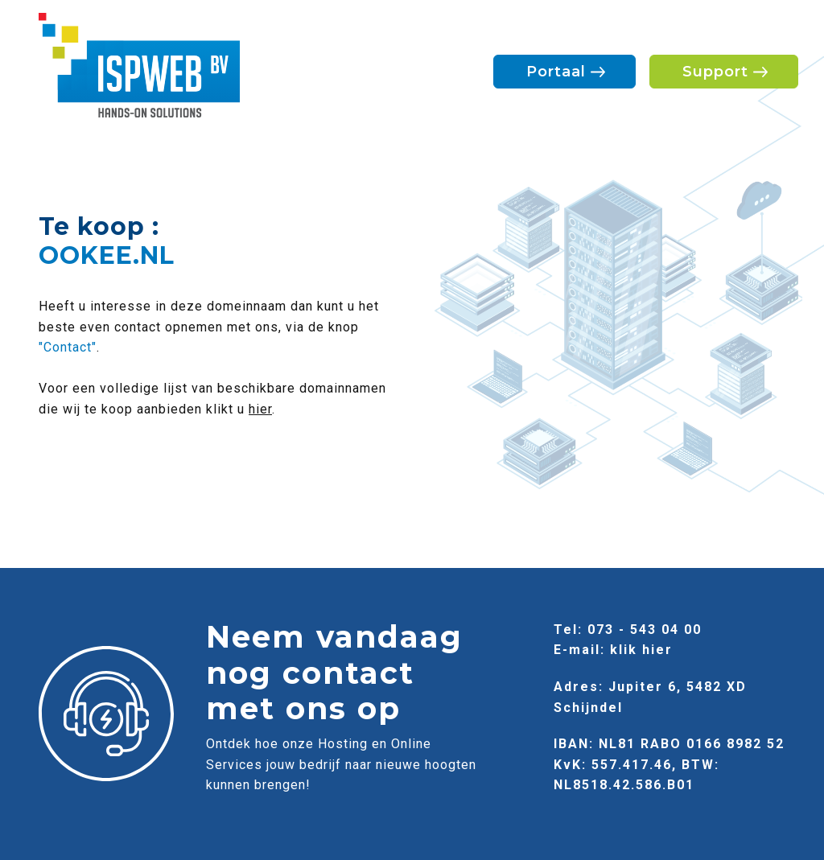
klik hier (641, 649)
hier (260, 409)
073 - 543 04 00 (644, 629)
